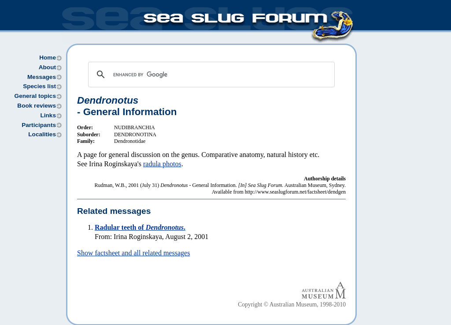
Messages (41, 77)
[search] (210, 74)
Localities (42, 134)
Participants (39, 125)
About (47, 67)
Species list (39, 86)
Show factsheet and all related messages (133, 253)
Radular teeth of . (140, 227)
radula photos (162, 164)
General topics (35, 96)
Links (48, 115)
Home (47, 57)
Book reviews (36, 105)
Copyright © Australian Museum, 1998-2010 (292, 304)
